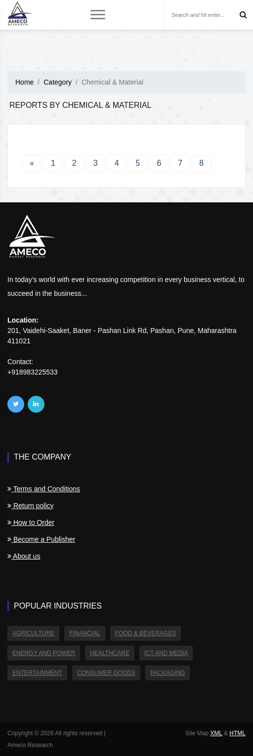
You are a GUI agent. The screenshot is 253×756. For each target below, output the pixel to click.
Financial (84, 633)
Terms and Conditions (43, 489)
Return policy (30, 506)
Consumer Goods (106, 672)
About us (23, 556)
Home (24, 82)
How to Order (30, 522)
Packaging (167, 672)
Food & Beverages (145, 633)
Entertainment (37, 672)
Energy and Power (43, 653)
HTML (237, 733)
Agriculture (33, 633)
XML (216, 733)
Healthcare (109, 653)
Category (57, 82)
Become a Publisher (41, 539)
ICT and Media (166, 653)
